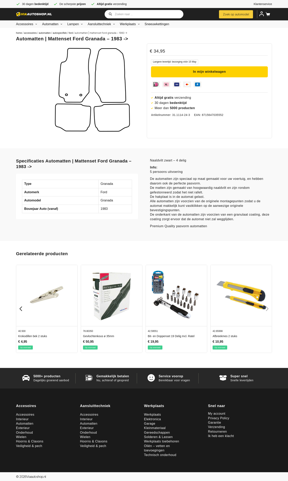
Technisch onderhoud (160, 455)
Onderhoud (24, 432)
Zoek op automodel (236, 14)
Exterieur (23, 428)
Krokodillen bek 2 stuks (32, 336)
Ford (71, 33)
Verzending (216, 427)
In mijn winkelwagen (209, 71)
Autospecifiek (60, 33)
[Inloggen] (261, 13)
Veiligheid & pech (29, 446)
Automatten (53, 24)
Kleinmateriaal (155, 428)
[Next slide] (267, 309)
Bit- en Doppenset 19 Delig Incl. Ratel (171, 336)
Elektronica (152, 419)
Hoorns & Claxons (29, 441)
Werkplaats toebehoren (161, 441)
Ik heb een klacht (221, 436)
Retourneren (217, 431)
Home (19, 33)
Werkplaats (130, 24)
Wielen (21, 437)
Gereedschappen (157, 432)
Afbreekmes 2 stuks (225, 336)
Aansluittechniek (102, 24)
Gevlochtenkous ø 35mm (98, 336)
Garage (149, 423)
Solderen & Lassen (158, 437)
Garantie (214, 422)
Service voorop (171, 376)
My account (216, 413)
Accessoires (27, 24)
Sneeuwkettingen (157, 24)
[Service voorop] (151, 378)
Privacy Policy (218, 418)
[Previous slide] (21, 309)
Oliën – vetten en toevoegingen (157, 448)
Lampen (75, 24)
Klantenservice (263, 4)
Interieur (22, 419)
